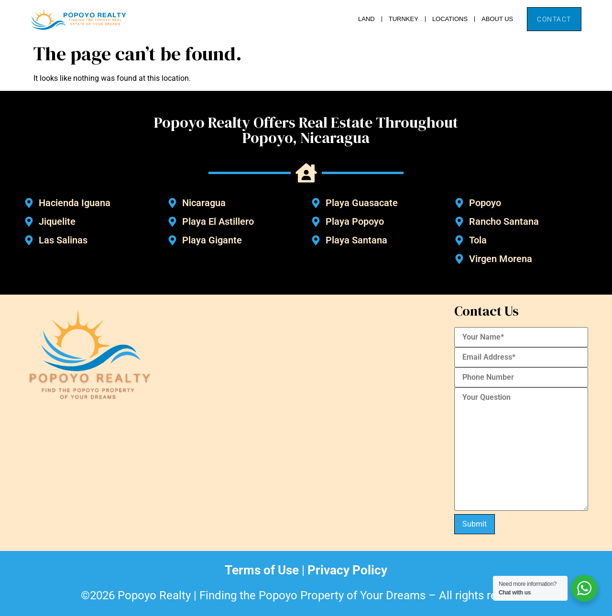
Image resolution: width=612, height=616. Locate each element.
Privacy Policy (347, 570)
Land (366, 18)
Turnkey (403, 18)
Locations (450, 18)
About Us (497, 18)
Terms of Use (262, 570)
